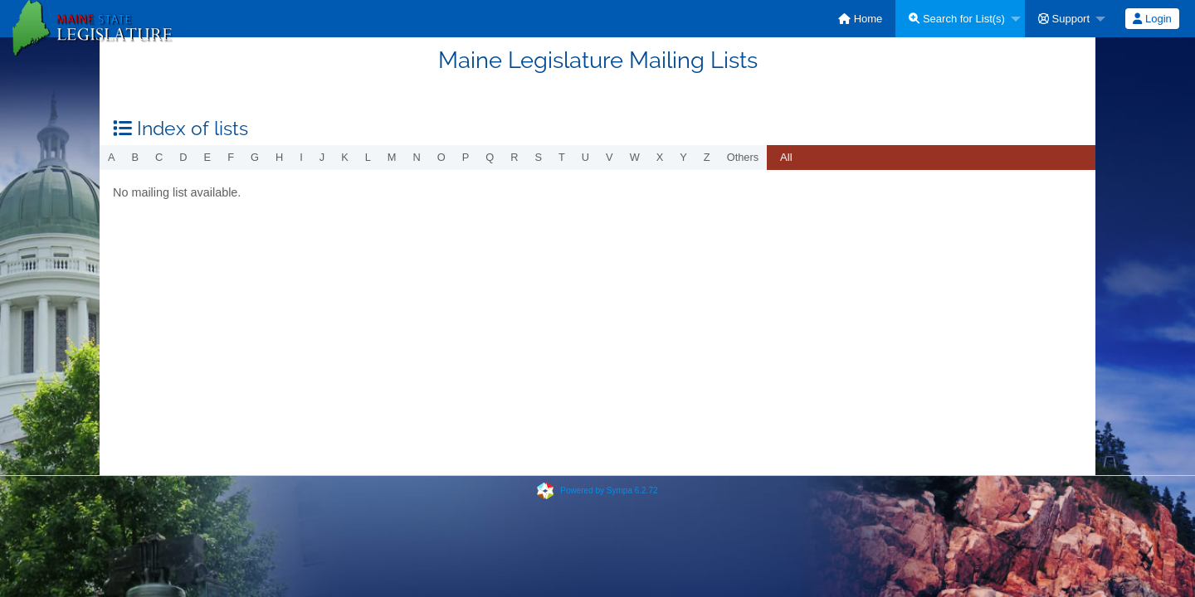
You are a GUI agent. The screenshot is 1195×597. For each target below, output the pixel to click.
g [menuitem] (255, 157)
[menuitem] (860, 18)
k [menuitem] (345, 157)
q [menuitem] (489, 157)
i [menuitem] (301, 157)
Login (1152, 18)
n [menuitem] (417, 157)
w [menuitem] (635, 157)
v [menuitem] (609, 157)
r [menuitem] (514, 157)
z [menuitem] (707, 157)
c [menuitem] (159, 157)
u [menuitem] (585, 157)
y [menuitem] (683, 157)
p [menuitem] (466, 157)
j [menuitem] (321, 157)
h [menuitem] (279, 157)
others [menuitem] (742, 157)
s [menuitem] (538, 157)
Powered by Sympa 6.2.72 (608, 490)
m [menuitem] (392, 157)
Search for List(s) (957, 18)
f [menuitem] (230, 157)
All (786, 157)
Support (1064, 18)
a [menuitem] (111, 157)
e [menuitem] (208, 157)
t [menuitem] (561, 157)
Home (860, 18)
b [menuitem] (135, 157)
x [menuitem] (660, 157)
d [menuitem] (183, 157)
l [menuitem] (368, 157)
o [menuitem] (441, 157)
